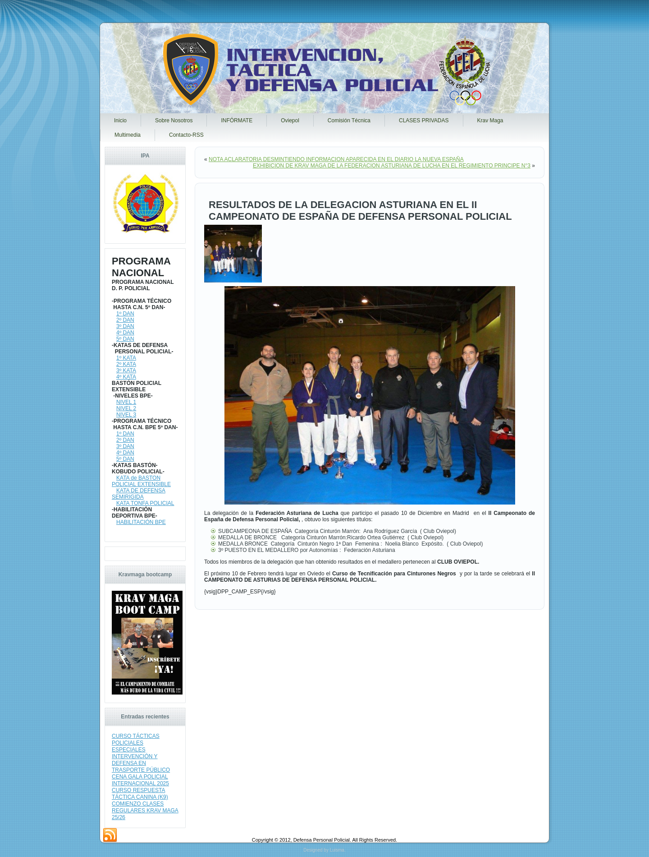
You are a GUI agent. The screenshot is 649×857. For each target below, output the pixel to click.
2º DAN (125, 320)
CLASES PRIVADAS (423, 120)
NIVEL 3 (126, 415)
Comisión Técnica (349, 120)
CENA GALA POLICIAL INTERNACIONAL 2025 (140, 780)
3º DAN (125, 326)
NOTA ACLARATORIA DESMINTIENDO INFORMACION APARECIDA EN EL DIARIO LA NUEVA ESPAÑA (336, 159)
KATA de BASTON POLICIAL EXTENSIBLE (141, 481)
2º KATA (126, 364)
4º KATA (126, 377)
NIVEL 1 (126, 402)
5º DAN (125, 339)
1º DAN (125, 313)
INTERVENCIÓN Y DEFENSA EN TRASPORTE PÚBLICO (141, 763)
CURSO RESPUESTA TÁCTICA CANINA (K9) (140, 793)
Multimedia (127, 135)
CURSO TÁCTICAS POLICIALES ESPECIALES (136, 743)
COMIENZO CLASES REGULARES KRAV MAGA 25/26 (145, 810)
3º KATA (126, 370)
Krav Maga (490, 120)
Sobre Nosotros (173, 120)
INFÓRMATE (236, 120)
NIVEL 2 (126, 408)
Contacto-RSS (186, 135)
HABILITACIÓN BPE (141, 522)
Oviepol (290, 120)
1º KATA (126, 358)
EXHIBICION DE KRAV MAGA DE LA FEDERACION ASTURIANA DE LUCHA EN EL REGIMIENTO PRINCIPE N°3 (391, 165)
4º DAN (125, 332)
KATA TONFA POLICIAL (145, 503)
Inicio (120, 120)
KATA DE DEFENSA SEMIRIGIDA (138, 493)
